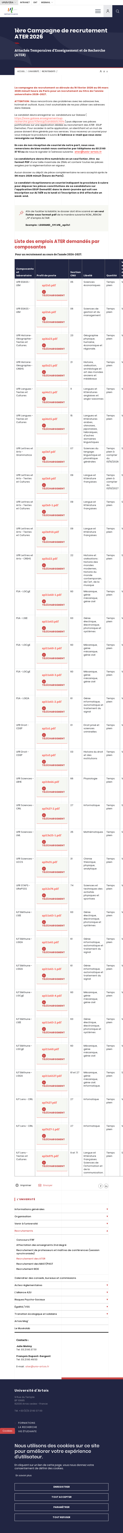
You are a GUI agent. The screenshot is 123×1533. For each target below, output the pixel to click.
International (28, 1435)
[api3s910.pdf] (52, 537)
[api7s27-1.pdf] (52, 1134)
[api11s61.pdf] (52, 947)
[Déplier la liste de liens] (107, 1209)
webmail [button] (45, 2)
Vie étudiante (27, 1431)
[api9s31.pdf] (52, 867)
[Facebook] (100, 1186)
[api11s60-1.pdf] (52, 600)
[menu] (97, 11)
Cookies (7, 1434)
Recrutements (48, 71)
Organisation (23, 1216)
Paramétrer (61, 1510)
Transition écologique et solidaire (36, 1314)
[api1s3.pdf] (52, 760)
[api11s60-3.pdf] (52, 680)
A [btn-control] (101, 71)
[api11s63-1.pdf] (52, 921)
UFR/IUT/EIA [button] (7, 2)
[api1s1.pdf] (52, 733)
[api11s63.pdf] (52, 627)
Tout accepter (62, 1500)
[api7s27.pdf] (52, 1108)
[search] (117, 11)
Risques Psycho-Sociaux (30, 1299)
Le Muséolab (22, 1328)
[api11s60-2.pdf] (52, 653)
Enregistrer (61, 1490)
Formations (26, 1423)
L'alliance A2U (23, 1292)
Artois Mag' (21, 1321)
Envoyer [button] (45, 1185)
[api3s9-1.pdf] (52, 510)
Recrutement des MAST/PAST (34, 1264)
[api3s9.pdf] (52, 484)
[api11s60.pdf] (52, 1054)
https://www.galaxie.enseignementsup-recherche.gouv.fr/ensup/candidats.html (39, 119)
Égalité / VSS (22, 1306)
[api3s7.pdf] (52, 457)
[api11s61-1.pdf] (52, 974)
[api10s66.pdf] (52, 787)
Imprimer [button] (23, 1185)
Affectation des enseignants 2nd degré (41, 1245)
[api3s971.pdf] (52, 1161)
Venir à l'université (26, 1223)
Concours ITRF (25, 1240)
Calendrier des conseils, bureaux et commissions (45, 1278)
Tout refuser (61, 1520)
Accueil (21, 71)
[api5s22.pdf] (52, 564)
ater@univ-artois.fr (37, 1366)
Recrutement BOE (27, 1269)
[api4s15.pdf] (52, 424)
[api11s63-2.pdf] (52, 1027)
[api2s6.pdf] (52, 317)
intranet (25, 2)
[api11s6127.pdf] (52, 1081)
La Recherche (27, 1427)
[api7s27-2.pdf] (52, 814)
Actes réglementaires (28, 1285)
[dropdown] (107, 11)
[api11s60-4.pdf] (52, 1001)
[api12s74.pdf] (52, 894)
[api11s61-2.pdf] (52, 707)
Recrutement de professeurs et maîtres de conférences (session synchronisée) (57, 1251)
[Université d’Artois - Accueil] (11, 11)
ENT (35, 2)
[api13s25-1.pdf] (52, 840)
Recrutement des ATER (30, 1258)
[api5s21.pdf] (52, 371)
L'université (33, 71)
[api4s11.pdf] (52, 397)
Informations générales (29, 1209)
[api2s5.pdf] (52, 290)
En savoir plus (24, 1479)
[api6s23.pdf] (52, 344)
